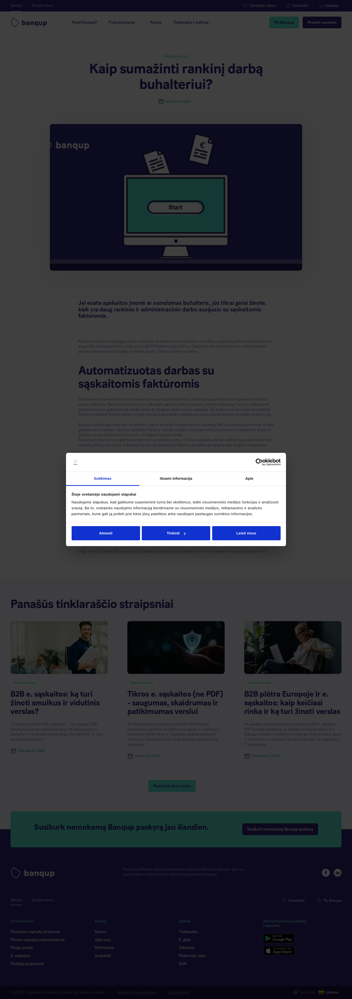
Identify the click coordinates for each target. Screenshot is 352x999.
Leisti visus (246, 533)
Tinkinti (176, 533)
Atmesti (105, 533)
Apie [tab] (249, 478)
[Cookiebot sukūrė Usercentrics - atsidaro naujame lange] (259, 462)
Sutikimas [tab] (102, 478)
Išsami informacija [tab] (176, 478)
